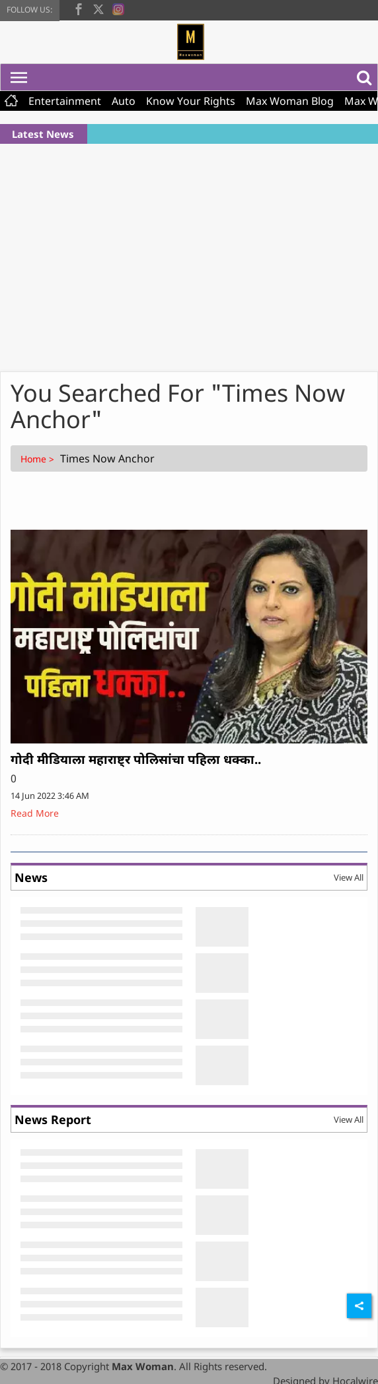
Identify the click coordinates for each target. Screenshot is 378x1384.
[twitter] (98, 8)
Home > (38, 459)
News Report (53, 1119)
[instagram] (118, 8)
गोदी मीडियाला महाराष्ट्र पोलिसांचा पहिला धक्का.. (136, 759)
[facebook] (79, 8)
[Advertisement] (189, 252)
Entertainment (64, 101)
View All (348, 877)
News (31, 877)
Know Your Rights (190, 101)
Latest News (43, 134)
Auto (123, 101)
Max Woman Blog (290, 101)
